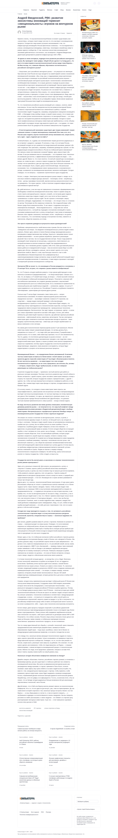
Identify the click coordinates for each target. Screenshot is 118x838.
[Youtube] (21, 3)
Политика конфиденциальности (29, 814)
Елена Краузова (27, 31)
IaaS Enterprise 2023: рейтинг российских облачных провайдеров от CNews (31, 742)
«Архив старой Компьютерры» (86, 809)
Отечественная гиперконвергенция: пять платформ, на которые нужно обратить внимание (31, 760)
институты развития (25, 708)
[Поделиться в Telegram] (22, 719)
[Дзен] (27, 3)
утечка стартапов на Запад (52, 708)
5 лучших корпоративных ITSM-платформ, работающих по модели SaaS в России (60, 778)
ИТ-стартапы (37, 708)
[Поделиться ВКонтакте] (19, 719)
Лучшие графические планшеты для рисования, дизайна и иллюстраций (59, 760)
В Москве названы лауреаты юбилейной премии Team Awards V (89, 56)
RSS (42, 812)
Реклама (48, 812)
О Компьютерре (24, 812)
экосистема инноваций (25, 710)
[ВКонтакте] (19, 3)
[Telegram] (24, 3)
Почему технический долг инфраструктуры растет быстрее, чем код (89, 125)
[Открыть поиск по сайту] (99, 3)
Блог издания (35, 812)
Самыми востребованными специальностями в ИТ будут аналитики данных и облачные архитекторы (29, 779)
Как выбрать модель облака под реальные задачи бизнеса (88, 104)
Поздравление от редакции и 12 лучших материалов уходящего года (59, 742)
